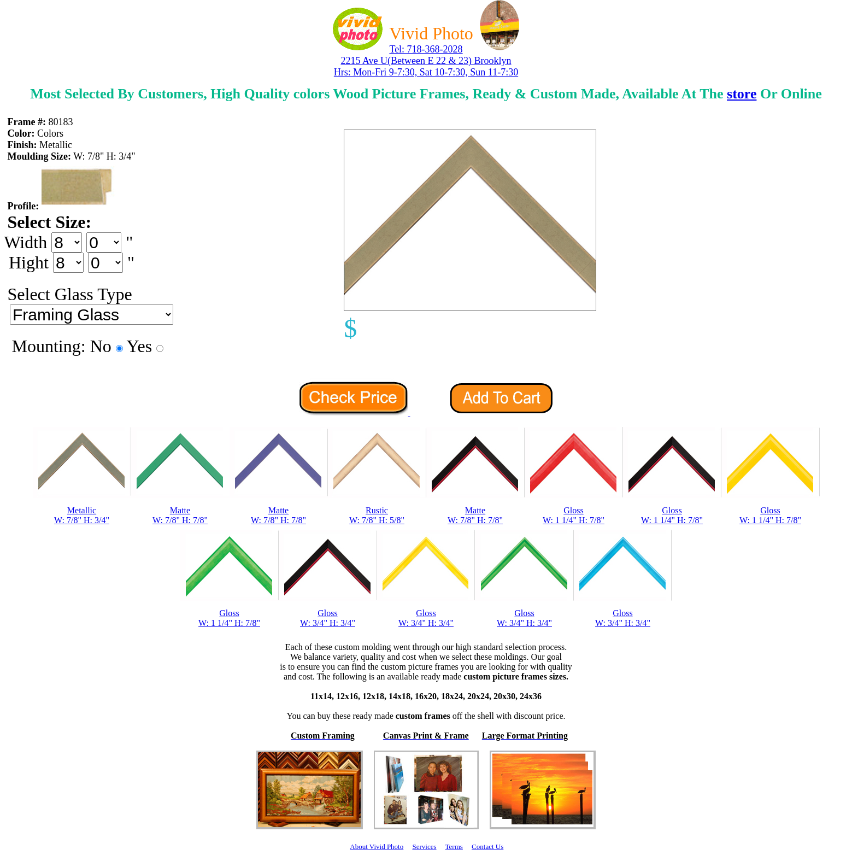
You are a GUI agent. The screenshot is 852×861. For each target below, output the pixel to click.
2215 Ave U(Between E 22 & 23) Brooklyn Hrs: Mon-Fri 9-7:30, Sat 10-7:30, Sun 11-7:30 (426, 66)
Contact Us (487, 846)
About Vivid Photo (376, 846)
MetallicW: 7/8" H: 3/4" (81, 515)
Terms (454, 846)
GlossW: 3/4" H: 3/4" (327, 618)
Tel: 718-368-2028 (425, 49)
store (741, 94)
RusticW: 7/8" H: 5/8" (376, 515)
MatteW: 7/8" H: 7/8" (180, 515)
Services (424, 846)
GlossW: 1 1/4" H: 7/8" (573, 515)
